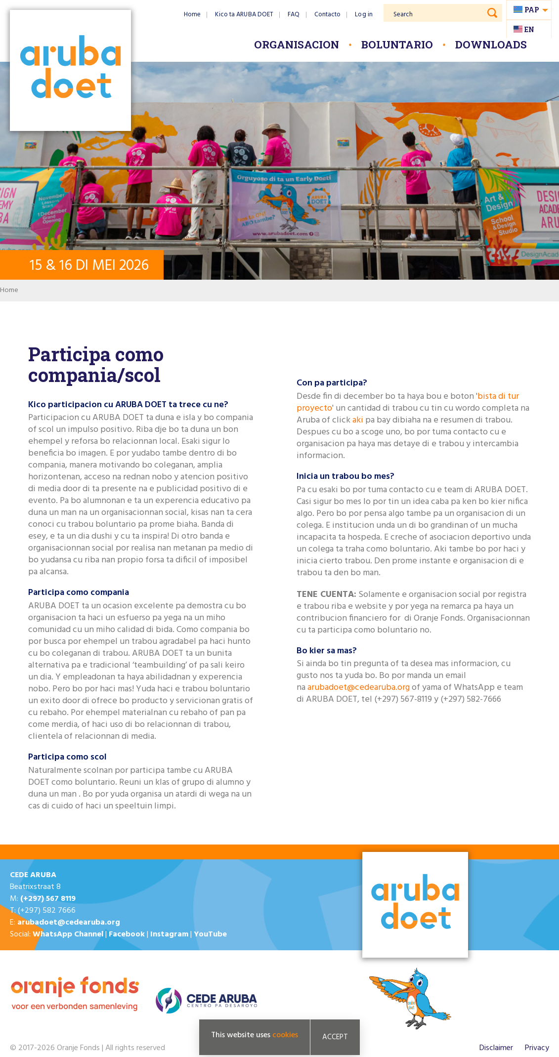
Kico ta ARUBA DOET (244, 14)
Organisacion (296, 44)
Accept (335, 1037)
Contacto (327, 14)
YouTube (210, 934)
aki (357, 420)
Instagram (169, 934)
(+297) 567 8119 (48, 898)
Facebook (127, 934)
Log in (364, 14)
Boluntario (397, 44)
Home (192, 14)
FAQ (294, 14)
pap (531, 9)
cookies (285, 1035)
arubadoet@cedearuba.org (358, 687)
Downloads (491, 44)
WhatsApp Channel (68, 934)
